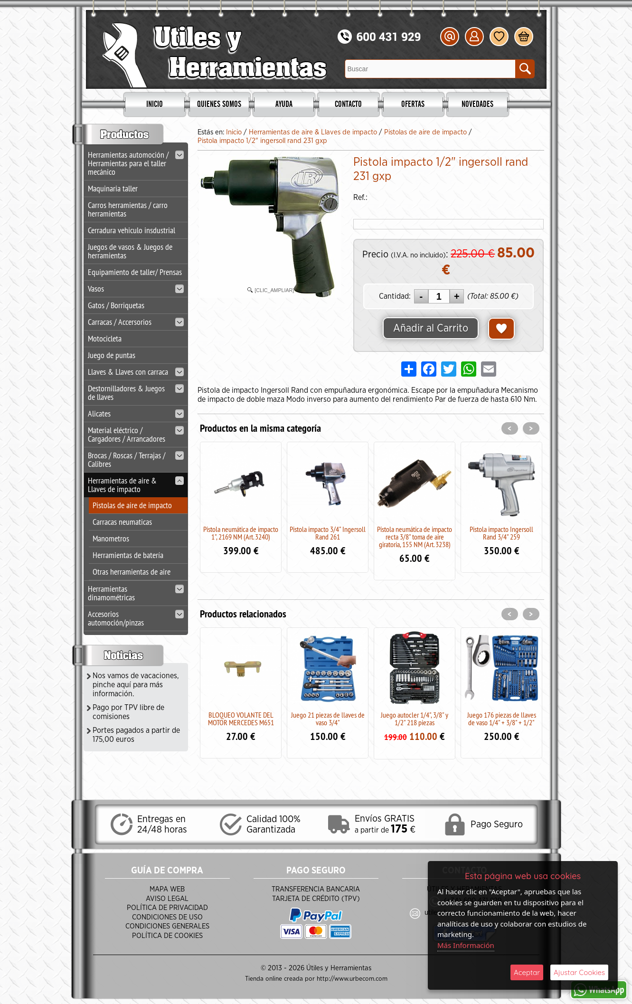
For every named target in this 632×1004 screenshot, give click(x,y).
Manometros (111, 538)
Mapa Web (167, 889)
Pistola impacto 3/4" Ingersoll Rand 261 (328, 532)
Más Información (465, 945)
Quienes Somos (219, 104)
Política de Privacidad (167, 907)
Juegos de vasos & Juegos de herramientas (130, 251)
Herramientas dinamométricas (136, 593)
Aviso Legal (167, 898)
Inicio (154, 104)
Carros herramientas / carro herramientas (128, 209)
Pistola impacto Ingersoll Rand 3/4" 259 (501, 532)
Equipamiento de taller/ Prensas (135, 271)
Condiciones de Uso (167, 917)
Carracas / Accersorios (136, 321)
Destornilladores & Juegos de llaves (136, 392)
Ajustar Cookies (579, 972)
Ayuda (283, 104)
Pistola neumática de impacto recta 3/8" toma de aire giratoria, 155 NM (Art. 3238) (414, 536)
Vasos (136, 288)
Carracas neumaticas (122, 521)
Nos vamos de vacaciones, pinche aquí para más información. (136, 685)
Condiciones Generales (167, 926)
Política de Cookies (167, 935)
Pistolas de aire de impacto (132, 505)
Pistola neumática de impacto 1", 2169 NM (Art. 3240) (240, 532)
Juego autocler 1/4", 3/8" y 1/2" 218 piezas (414, 718)
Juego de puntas (111, 355)
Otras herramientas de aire (131, 571)
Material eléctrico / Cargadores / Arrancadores (136, 434)
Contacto (348, 104)
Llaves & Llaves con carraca (136, 371)
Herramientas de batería (128, 554)
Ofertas (412, 104)
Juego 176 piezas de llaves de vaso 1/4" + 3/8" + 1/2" (501, 718)
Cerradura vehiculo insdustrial (131, 230)
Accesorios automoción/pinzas (136, 618)
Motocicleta (105, 338)
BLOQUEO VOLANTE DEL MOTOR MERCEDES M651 (241, 718)
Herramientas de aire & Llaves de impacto (136, 484)
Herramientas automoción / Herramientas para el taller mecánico (136, 163)
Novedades (477, 104)
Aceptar (527, 972)
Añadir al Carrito (430, 328)
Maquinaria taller (113, 188)
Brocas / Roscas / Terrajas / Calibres (136, 459)
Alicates (136, 413)
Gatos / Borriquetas (116, 305)
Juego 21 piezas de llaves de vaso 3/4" (328, 718)
